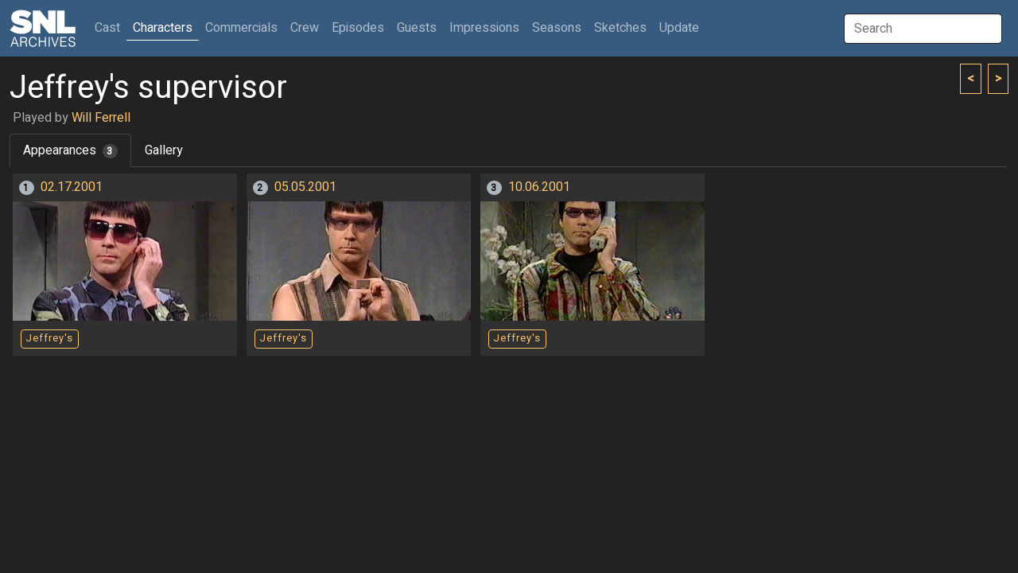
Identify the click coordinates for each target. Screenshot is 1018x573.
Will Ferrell (101, 117)
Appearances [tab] (70, 150)
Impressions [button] (484, 27)
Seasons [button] (556, 27)
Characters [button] (162, 27)
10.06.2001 (539, 187)
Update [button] (679, 27)
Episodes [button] (358, 27)
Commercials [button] (241, 27)
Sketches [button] (620, 27)
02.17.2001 (72, 187)
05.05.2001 (305, 187)
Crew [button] (304, 27)
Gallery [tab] (164, 150)
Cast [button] (110, 27)
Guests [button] (417, 27)
